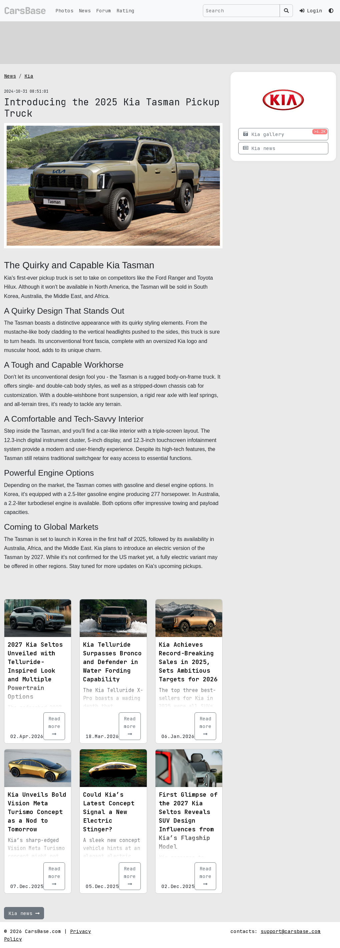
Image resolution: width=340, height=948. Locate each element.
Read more (54, 726)
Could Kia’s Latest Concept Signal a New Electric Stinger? (108, 812)
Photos (64, 10)
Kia (28, 76)
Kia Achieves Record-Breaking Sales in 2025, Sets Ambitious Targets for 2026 (188, 662)
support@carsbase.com (291, 931)
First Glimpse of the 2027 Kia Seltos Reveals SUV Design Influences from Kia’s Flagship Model (188, 820)
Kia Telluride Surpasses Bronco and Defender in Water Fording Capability (112, 662)
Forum (103, 10)
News (85, 10)
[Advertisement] (170, 42)
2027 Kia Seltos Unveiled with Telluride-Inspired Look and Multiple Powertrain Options (35, 670)
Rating (125, 10)
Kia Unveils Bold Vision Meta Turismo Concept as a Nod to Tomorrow (37, 812)
